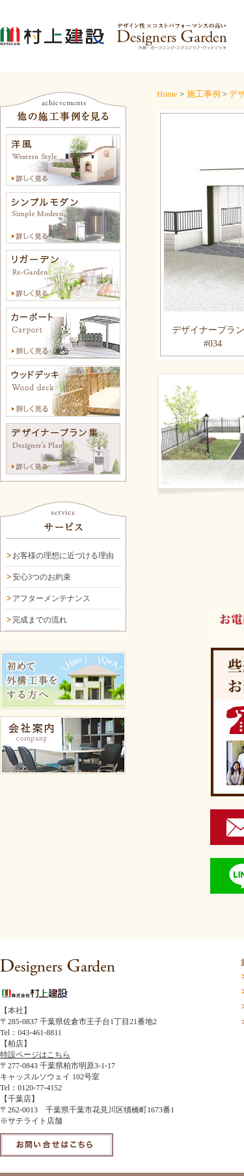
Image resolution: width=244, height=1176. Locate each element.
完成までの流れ (39, 619)
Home (167, 94)
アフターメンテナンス (51, 598)
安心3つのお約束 (41, 577)
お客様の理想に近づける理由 (63, 555)
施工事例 (204, 94)
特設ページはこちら (35, 1054)
